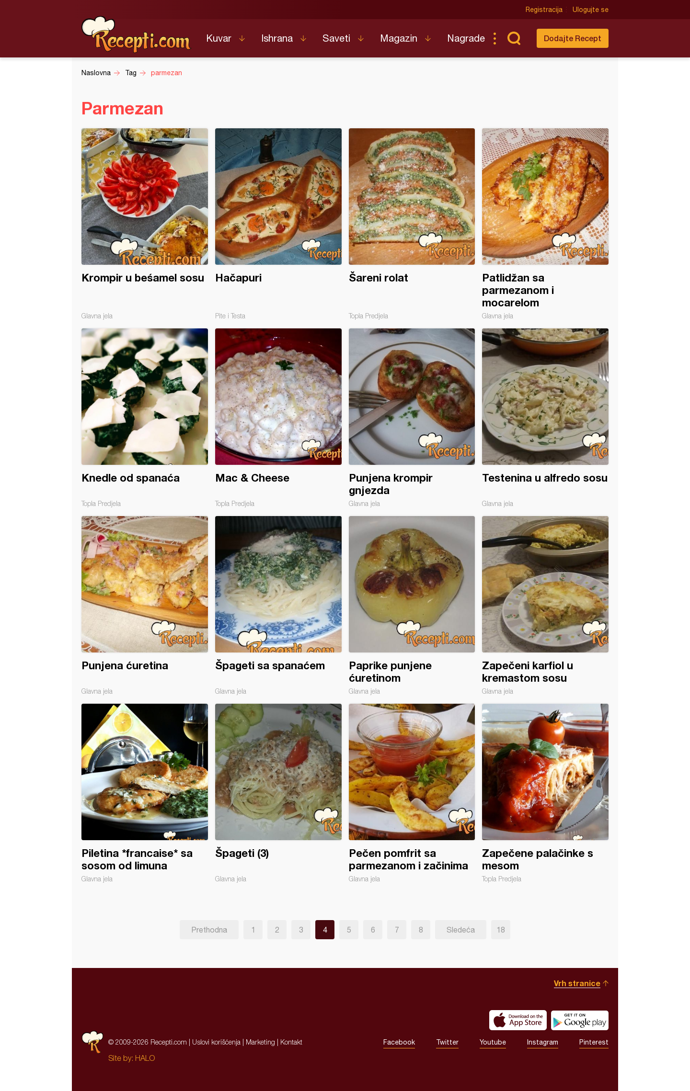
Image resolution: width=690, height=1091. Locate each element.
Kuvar (218, 38)
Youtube (493, 1042)
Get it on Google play (580, 1020)
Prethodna (209, 929)
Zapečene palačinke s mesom (545, 793)
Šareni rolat (412, 224)
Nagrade (466, 38)
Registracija (544, 9)
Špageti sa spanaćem (278, 605)
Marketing (260, 1042)
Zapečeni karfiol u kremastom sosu (545, 605)
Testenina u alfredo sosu (545, 417)
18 (500, 929)
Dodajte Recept (572, 38)
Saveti (336, 38)
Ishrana (277, 38)
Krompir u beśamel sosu (144, 224)
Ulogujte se (591, 9)
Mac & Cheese (278, 417)
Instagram (542, 1042)
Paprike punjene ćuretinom (412, 605)
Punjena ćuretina (144, 605)
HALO (145, 1058)
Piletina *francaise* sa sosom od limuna (144, 793)
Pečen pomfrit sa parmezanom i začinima (412, 793)
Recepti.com (136, 34)
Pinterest (594, 1042)
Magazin (398, 38)
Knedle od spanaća (144, 417)
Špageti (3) (278, 793)
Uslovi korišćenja (216, 1042)
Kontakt (291, 1042)
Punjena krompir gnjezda (412, 417)
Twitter (447, 1042)
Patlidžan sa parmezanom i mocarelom (545, 224)
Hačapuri (278, 224)
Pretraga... (513, 38)
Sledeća (461, 929)
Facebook (399, 1042)
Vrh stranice (577, 983)
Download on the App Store (518, 1020)
